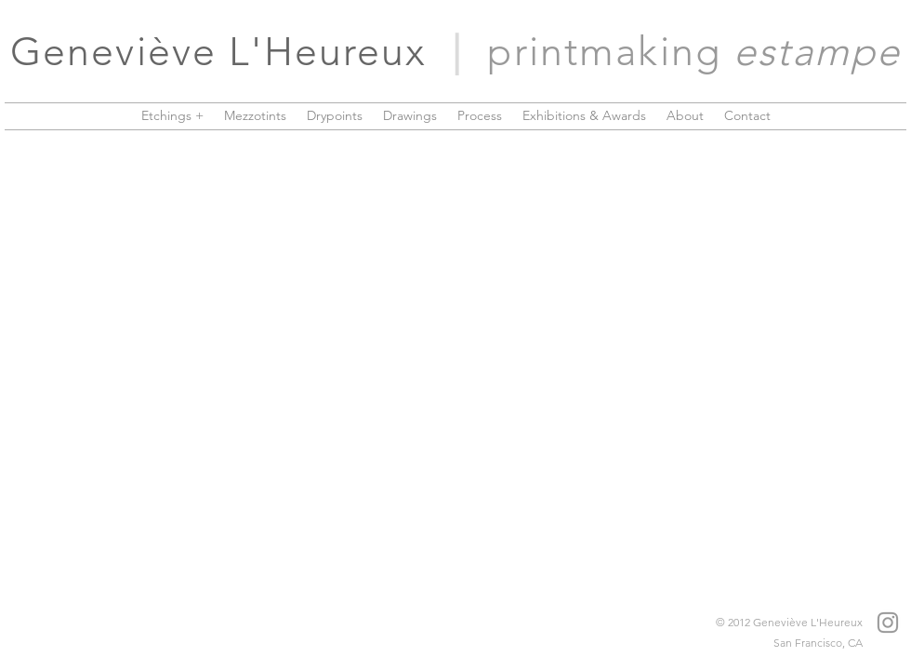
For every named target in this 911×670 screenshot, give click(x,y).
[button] (172, 115)
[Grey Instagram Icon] (888, 622)
